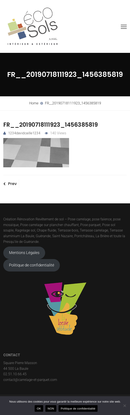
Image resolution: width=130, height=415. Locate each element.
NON (51, 408)
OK (39, 408)
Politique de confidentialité (31, 265)
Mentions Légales (24, 252)
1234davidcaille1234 (21, 133)
